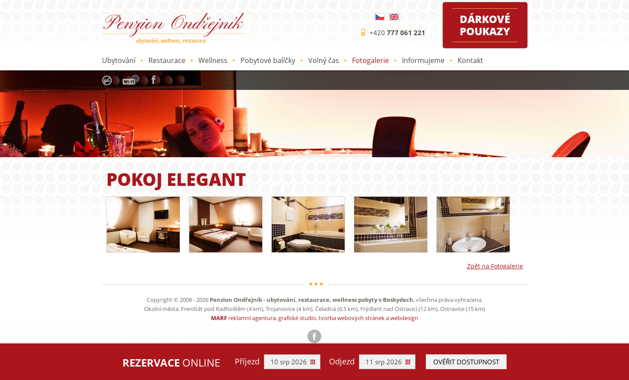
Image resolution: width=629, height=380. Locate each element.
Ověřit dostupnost (466, 361)
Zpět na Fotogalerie (495, 266)
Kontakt (470, 60)
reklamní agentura (252, 318)
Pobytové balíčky (267, 60)
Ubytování (118, 60)
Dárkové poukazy (485, 25)
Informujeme (423, 60)
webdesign (404, 318)
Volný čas (323, 60)
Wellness (212, 60)
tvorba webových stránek (352, 318)
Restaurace (166, 60)
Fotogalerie (370, 60)
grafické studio (297, 318)
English (394, 17)
